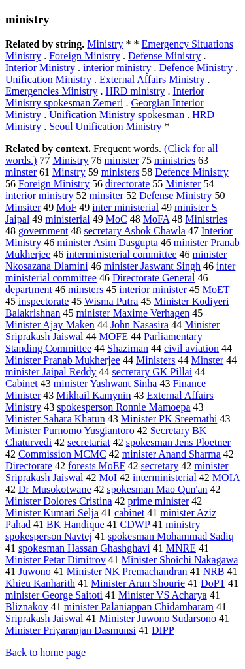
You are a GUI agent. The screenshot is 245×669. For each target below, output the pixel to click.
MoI (108, 477)
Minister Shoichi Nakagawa (180, 559)
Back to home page (45, 652)
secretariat (88, 442)
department (28, 289)
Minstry (69, 172)
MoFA (156, 219)
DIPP (163, 630)
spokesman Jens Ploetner (178, 442)
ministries (174, 160)
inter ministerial (125, 207)
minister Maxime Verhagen (132, 313)
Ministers (155, 360)
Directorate (28, 465)
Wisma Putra (111, 301)
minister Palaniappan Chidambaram (139, 606)
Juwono (34, 571)
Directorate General (153, 277)
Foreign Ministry (84, 55)
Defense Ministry (164, 55)
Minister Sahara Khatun (55, 418)
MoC (116, 219)
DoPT (213, 583)
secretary (160, 465)
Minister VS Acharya (162, 594)
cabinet (129, 512)
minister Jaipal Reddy (51, 371)
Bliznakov (26, 606)
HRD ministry (135, 91)
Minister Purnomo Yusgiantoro (70, 430)
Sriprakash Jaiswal (44, 618)
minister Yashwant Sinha (105, 383)
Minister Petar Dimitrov (55, 559)
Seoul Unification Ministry (105, 126)
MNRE (181, 547)
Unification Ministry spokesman (116, 114)
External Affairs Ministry (151, 79)
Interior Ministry (40, 67)
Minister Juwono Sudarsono (158, 618)
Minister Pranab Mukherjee (62, 360)
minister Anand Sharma (171, 453)
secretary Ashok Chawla (135, 230)
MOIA (226, 477)
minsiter (106, 195)
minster (21, 172)
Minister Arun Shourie (138, 583)
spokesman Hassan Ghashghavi (84, 547)
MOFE (113, 336)
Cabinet (21, 383)
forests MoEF (96, 465)
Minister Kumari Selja (52, 512)
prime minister (158, 500)
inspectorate (43, 301)
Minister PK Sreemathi (169, 418)
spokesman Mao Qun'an (157, 489)
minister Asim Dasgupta (107, 242)
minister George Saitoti (54, 594)
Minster (207, 360)
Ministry (105, 44)
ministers (120, 172)
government (43, 230)
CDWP (135, 524)
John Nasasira (139, 324)
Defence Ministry (196, 67)
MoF (66, 207)
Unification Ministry (48, 79)
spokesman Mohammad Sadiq (171, 536)
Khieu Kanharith (40, 583)
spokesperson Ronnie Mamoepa (123, 406)
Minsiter (23, 207)
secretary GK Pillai (152, 371)
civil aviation (191, 348)
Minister (183, 183)
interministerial (165, 477)
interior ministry (117, 67)
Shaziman (127, 348)
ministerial (67, 219)
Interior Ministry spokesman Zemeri (104, 97)
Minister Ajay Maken (50, 324)
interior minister (153, 289)
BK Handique (75, 524)
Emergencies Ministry (51, 91)
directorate (127, 183)
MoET (216, 289)
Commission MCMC (62, 453)
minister (122, 160)
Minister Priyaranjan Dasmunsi (70, 630)
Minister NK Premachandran (127, 571)
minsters (85, 289)
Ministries (206, 219)
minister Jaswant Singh (152, 266)
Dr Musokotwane (54, 489)
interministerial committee (121, 254)
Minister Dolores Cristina (58, 500)
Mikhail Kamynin (93, 395)
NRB (214, 571)
